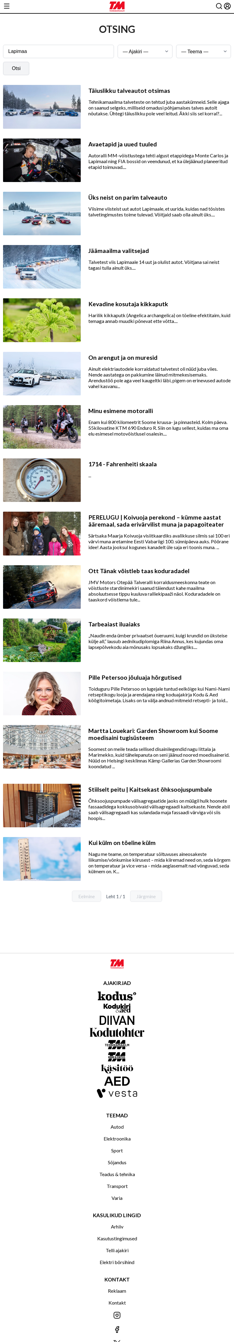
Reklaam (117, 1291)
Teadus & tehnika (117, 1174)
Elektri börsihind (117, 1262)
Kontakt (117, 1302)
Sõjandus (117, 1162)
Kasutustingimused (117, 1238)
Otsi (16, 68)
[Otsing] (219, 6)
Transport (117, 1186)
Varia (117, 1198)
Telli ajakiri (117, 1250)
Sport (117, 1150)
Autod (117, 1127)
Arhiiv (117, 1226)
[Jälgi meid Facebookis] (117, 1330)
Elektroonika (117, 1138)
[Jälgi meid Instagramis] (117, 1316)
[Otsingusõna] (58, 51)
